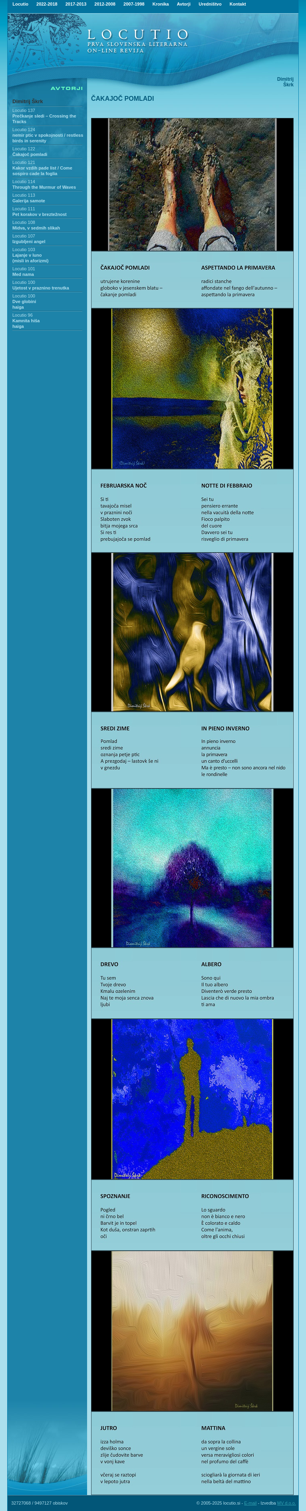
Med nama (23, 274)
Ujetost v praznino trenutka (40, 287)
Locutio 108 (23, 222)
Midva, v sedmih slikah (36, 228)
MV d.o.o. (286, 1503)
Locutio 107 (23, 236)
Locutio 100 (23, 282)
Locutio (20, 4)
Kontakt (238, 4)
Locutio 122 (23, 148)
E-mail (250, 1503)
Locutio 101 (23, 268)
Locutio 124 (23, 129)
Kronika (161, 4)
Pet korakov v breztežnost (39, 214)
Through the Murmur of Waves (44, 187)
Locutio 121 (23, 162)
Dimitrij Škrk (27, 101)
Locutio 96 (22, 315)
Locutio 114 (23, 181)
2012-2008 (104, 4)
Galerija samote (28, 200)
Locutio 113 (23, 195)
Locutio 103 (23, 249)
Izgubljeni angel (29, 241)
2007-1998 (134, 4)
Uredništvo (210, 4)
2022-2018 (47, 4)
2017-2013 (76, 4)
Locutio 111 (23, 208)
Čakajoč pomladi (29, 154)
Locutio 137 (23, 110)
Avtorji (184, 4)
